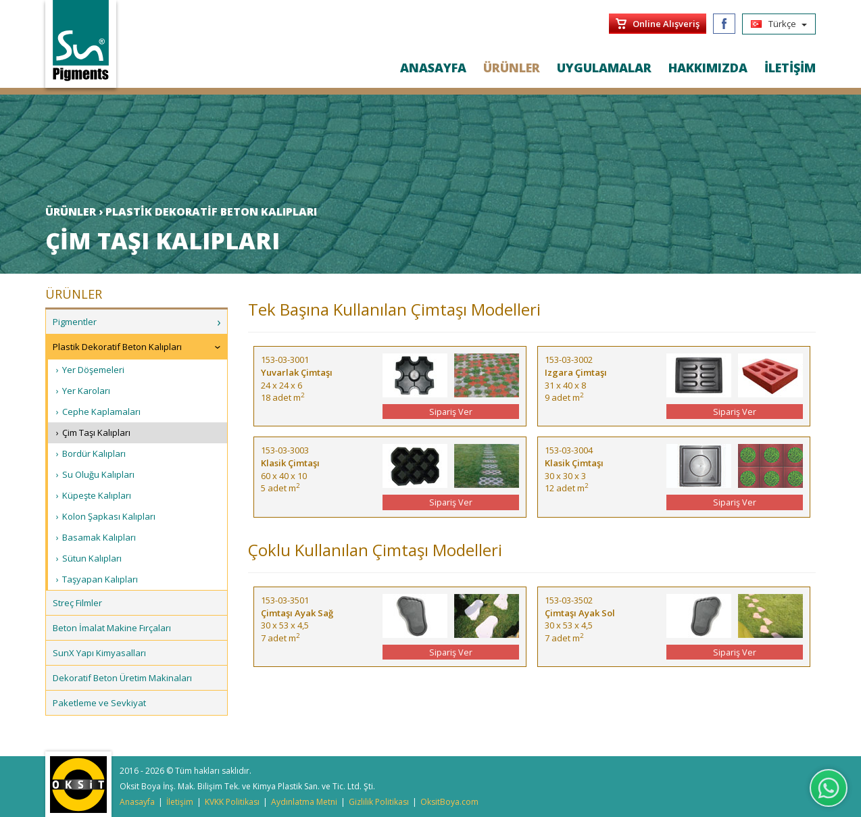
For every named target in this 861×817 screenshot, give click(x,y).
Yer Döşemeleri (93, 370)
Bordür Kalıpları (94, 453)
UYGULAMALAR (604, 67)
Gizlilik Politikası (379, 802)
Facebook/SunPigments (724, 24)
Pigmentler (75, 322)
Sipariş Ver (450, 411)
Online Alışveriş (666, 24)
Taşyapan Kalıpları (100, 579)
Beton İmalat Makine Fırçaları (112, 628)
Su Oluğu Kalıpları (98, 474)
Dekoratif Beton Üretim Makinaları (122, 678)
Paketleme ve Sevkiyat (99, 703)
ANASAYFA (433, 67)
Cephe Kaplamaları (101, 411)
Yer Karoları (86, 391)
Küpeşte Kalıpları (96, 495)
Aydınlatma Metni (304, 802)
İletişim (179, 802)
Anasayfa (137, 802)
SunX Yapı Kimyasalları (99, 653)
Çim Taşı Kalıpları (96, 432)
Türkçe (779, 24)
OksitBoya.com (449, 802)
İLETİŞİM (790, 67)
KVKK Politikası (232, 802)
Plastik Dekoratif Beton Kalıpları (117, 347)
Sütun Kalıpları (92, 558)
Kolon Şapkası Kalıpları (108, 516)
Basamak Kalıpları (99, 537)
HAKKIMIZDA (707, 67)
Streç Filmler (77, 603)
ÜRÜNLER (511, 67)
